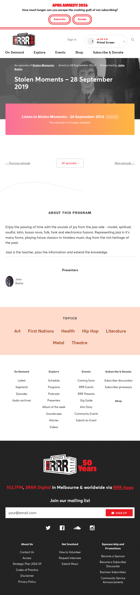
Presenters (53, 400)
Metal (58, 343)
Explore (54, 371)
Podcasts (54, 394)
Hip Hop (90, 331)
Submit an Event (86, 420)
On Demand (21, 371)
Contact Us (27, 552)
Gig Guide (86, 400)
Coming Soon (86, 380)
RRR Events (86, 387)
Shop (118, 401)
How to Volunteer (70, 552)
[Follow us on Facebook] (62, 528)
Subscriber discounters (118, 380)
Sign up (119, 513)
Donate (82, 19)
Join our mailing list (70, 500)
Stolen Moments (43, 65)
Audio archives (21, 400)
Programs (54, 387)
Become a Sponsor (113, 556)
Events (86, 371)
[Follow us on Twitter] (48, 528)
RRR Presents (86, 394)
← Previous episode (17, 163)
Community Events (86, 413)
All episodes (70, 163)
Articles (54, 420)
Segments (21, 387)
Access (27, 558)
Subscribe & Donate (118, 371)
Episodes (21, 394)
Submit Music (70, 564)
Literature (116, 331)
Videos (54, 427)
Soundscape (54, 413)
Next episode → (125, 163)
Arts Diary (86, 407)
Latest (22, 380)
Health (68, 331)
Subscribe (59, 19)
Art (17, 331)
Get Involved (70, 544)
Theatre (79, 343)
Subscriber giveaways (118, 387)
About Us (27, 544)
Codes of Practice (27, 570)
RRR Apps (123, 487)
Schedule (54, 380)
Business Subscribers (113, 572)
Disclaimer (27, 575)
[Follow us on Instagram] (92, 528)
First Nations (41, 331)
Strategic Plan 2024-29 (27, 564)
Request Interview (70, 558)
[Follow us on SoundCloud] (77, 528)
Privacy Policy (27, 581)
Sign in (71, 39)
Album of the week (53, 407)
